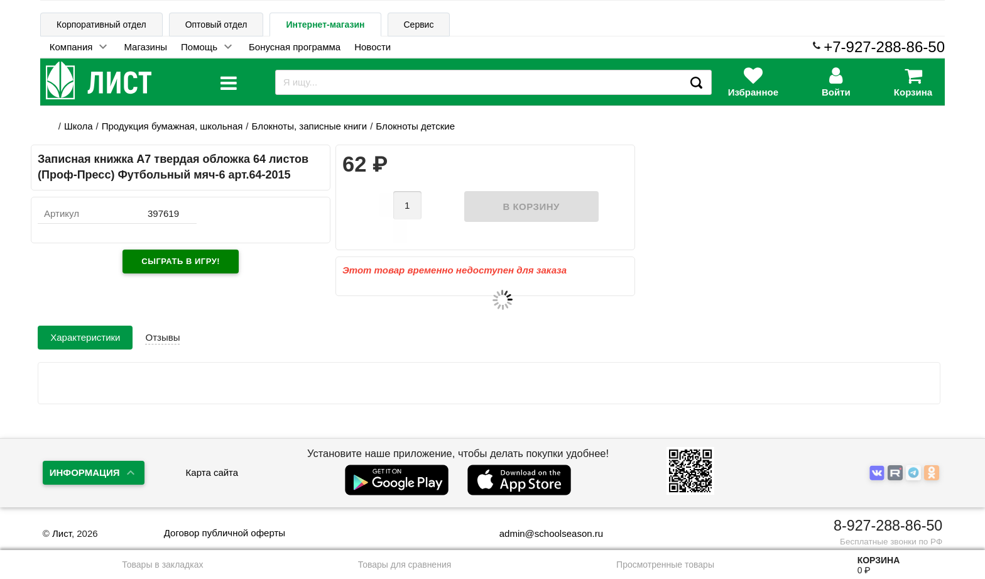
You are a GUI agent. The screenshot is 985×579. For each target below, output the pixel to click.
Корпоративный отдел (101, 24)
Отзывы (162, 316)
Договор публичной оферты (224, 532)
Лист (62, 533)
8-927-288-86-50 (888, 525)
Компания (71, 46)
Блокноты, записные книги (309, 126)
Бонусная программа (294, 46)
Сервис (419, 24)
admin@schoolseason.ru (543, 533)
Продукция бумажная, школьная (172, 126)
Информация (85, 472)
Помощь (199, 46)
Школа (78, 126)
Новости (372, 46)
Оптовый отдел (216, 24)
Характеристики (85, 316)
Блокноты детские (415, 126)
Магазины (145, 46)
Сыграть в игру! (180, 261)
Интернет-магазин (325, 24)
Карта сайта (212, 472)
